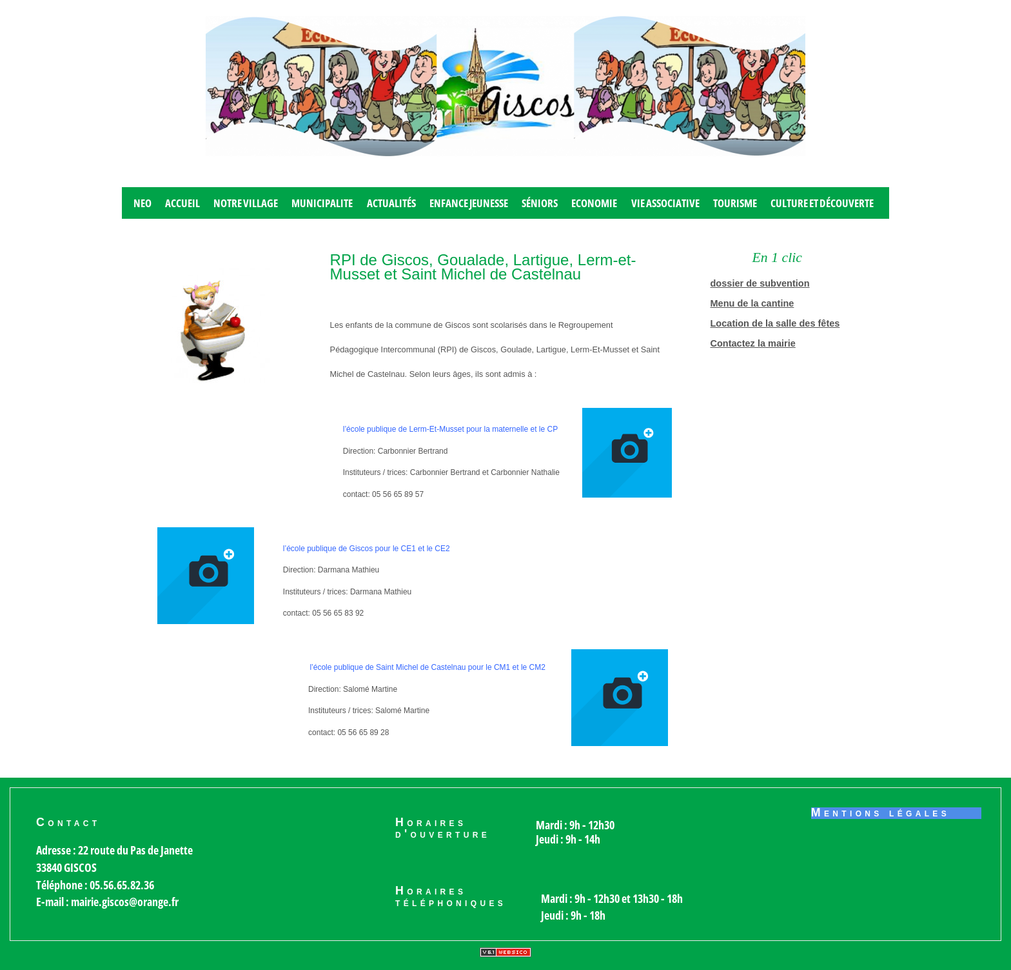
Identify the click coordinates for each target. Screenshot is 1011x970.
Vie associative (665, 203)
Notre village (245, 203)
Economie (594, 203)
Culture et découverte (822, 203)
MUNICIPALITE (322, 203)
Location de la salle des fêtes (775, 323)
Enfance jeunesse (468, 203)
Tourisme (735, 203)
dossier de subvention (760, 283)
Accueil (182, 203)
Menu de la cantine (752, 303)
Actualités (391, 203)
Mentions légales (880, 813)
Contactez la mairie (753, 343)
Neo (142, 203)
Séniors (540, 203)
